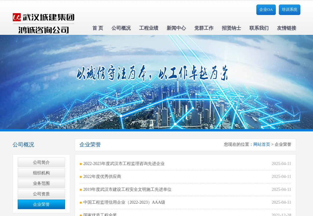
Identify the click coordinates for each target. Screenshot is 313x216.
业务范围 (41, 183)
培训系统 (289, 9)
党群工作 (203, 28)
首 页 (97, 28)
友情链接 (286, 28)
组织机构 (41, 173)
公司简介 (41, 162)
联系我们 (259, 28)
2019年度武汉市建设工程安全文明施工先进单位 (127, 189)
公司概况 (121, 28)
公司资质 (41, 194)
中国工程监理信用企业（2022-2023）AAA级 (124, 202)
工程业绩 (148, 28)
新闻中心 (176, 28)
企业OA (266, 9)
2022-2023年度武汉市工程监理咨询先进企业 (124, 163)
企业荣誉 (41, 204)
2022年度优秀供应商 (102, 176)
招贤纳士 (231, 28)
